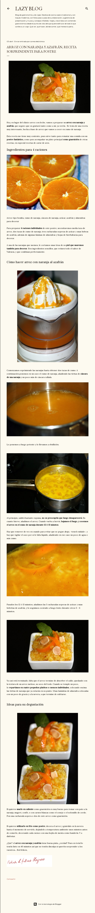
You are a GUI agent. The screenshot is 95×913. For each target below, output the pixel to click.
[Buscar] (86, 8)
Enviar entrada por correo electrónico (29, 41)
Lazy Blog (28, 8)
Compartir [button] (11, 879)
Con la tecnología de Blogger (47, 904)
